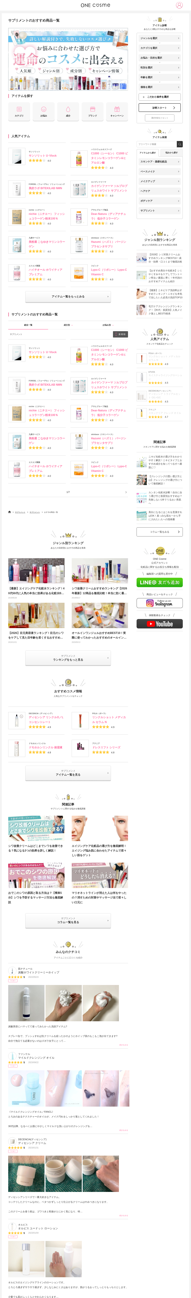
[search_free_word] (180, 145)
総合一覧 (28, 325)
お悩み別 (108, 325)
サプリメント (20, 512)
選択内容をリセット (159, 119)
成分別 (68, 325)
